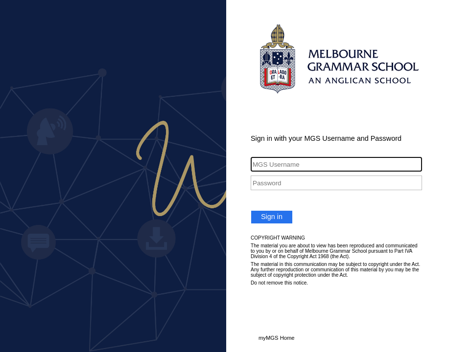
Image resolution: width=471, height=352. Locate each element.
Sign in (272, 216)
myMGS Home (277, 338)
